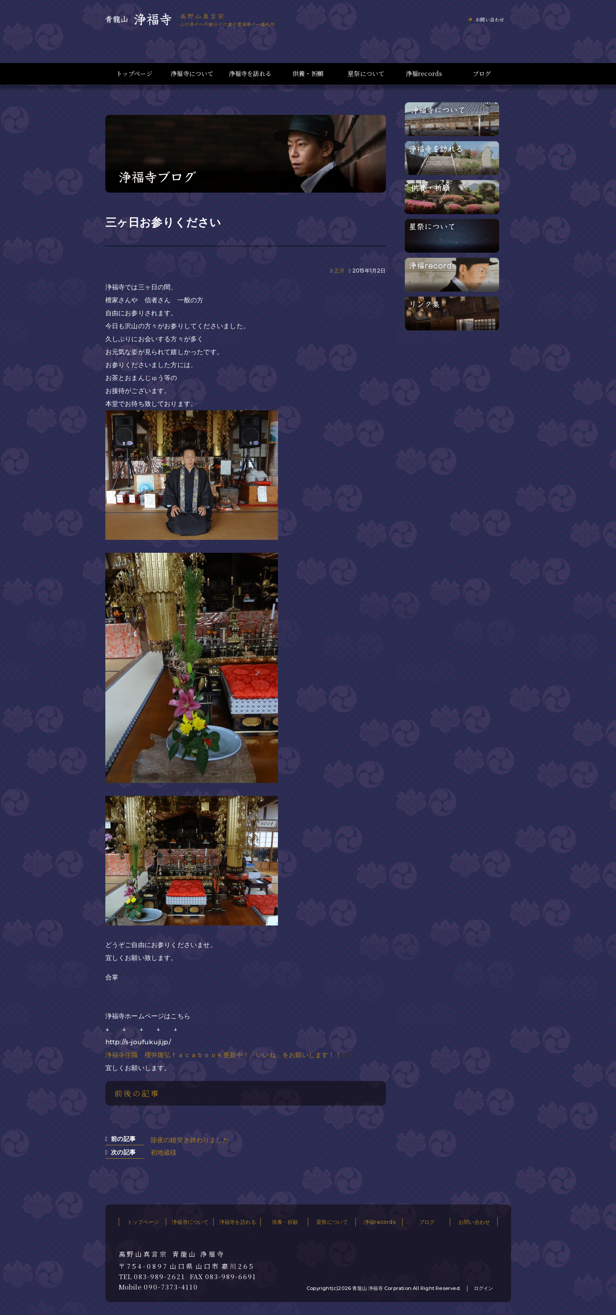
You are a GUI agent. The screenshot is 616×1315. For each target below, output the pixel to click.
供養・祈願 (308, 73)
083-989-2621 (159, 1276)
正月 (339, 270)
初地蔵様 (164, 1152)
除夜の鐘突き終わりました (190, 1140)
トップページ (134, 73)
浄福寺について (192, 73)
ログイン (483, 1288)
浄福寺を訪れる (250, 73)
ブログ (482, 73)
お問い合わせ (489, 19)
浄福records (424, 73)
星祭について (365, 73)
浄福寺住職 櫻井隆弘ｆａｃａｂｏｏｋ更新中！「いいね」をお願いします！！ (223, 1055)
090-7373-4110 (171, 1287)
